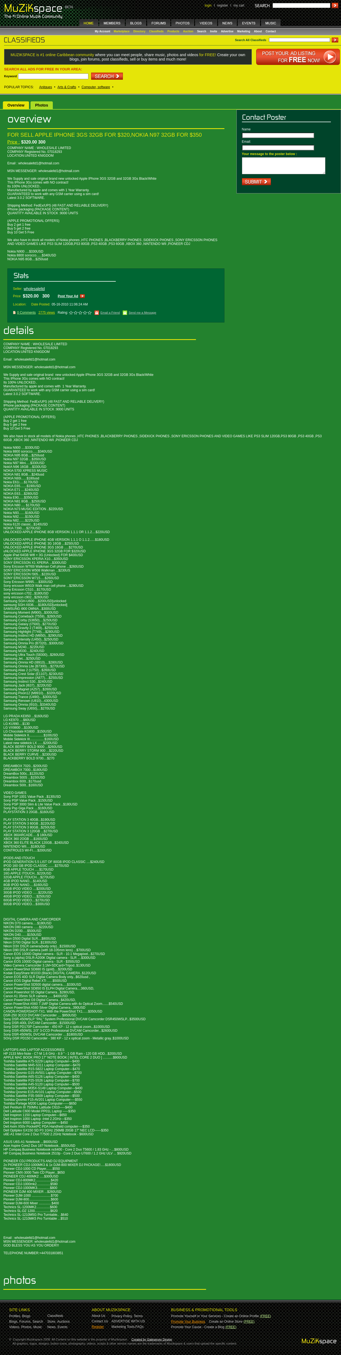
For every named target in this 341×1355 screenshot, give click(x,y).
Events (62, 1327)
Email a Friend (110, 312)
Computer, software (96, 87)
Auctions (63, 1321)
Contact (271, 31)
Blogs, (13, 1321)
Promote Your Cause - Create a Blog (197, 1327)
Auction (188, 31)
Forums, (25, 1321)
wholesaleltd (34, 289)
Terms (138, 1316)
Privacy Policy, (122, 1316)
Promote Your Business (188, 1321)
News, (51, 1327)
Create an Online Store (225, 1321)
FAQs (139, 1327)
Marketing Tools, (123, 1327)
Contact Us (100, 1321)
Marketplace (122, 31)
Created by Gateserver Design (151, 1339)
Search (201, 31)
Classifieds (156, 31)
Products (173, 31)
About (258, 31)
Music (37, 1327)
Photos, (26, 1327)
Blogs (26, 1316)
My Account (103, 31)
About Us (98, 1316)
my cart (238, 5)
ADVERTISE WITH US (128, 1321)
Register (98, 1327)
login (208, 5)
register (222, 5)
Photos (41, 105)
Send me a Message (142, 312)
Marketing (243, 31)
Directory (139, 31)
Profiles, (15, 1316)
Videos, (14, 1327)
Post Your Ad (68, 296)
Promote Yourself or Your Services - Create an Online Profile (215, 1316)
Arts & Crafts (66, 87)
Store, (51, 1321)
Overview (15, 105)
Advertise (227, 31)
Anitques (45, 87)
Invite (213, 31)
